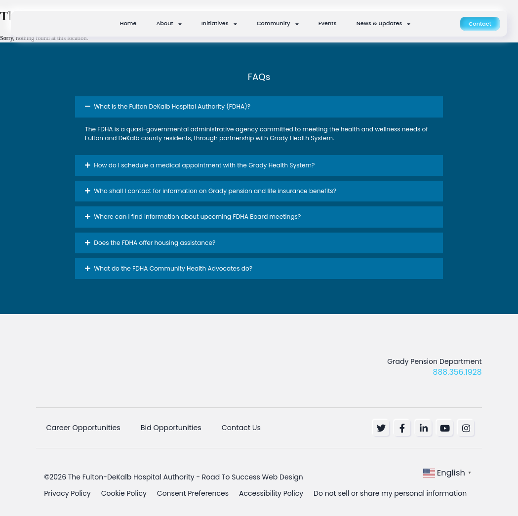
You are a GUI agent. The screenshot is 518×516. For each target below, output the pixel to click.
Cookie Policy (124, 489)
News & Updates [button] (384, 24)
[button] (259, 106)
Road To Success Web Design (252, 474)
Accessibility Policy (271, 489)
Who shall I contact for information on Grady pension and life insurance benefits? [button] (215, 191)
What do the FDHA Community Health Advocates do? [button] (173, 268)
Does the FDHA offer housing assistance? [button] (154, 242)
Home (128, 23)
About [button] (169, 24)
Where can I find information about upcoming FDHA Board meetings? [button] (197, 216)
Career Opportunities (78, 427)
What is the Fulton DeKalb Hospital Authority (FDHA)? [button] (172, 106)
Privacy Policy (67, 489)
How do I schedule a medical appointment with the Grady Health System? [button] (204, 165)
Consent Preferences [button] (193, 489)
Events (328, 23)
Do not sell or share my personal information (390, 489)
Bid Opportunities (162, 427)
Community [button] (278, 24)
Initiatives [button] (219, 24)
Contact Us (228, 427)
